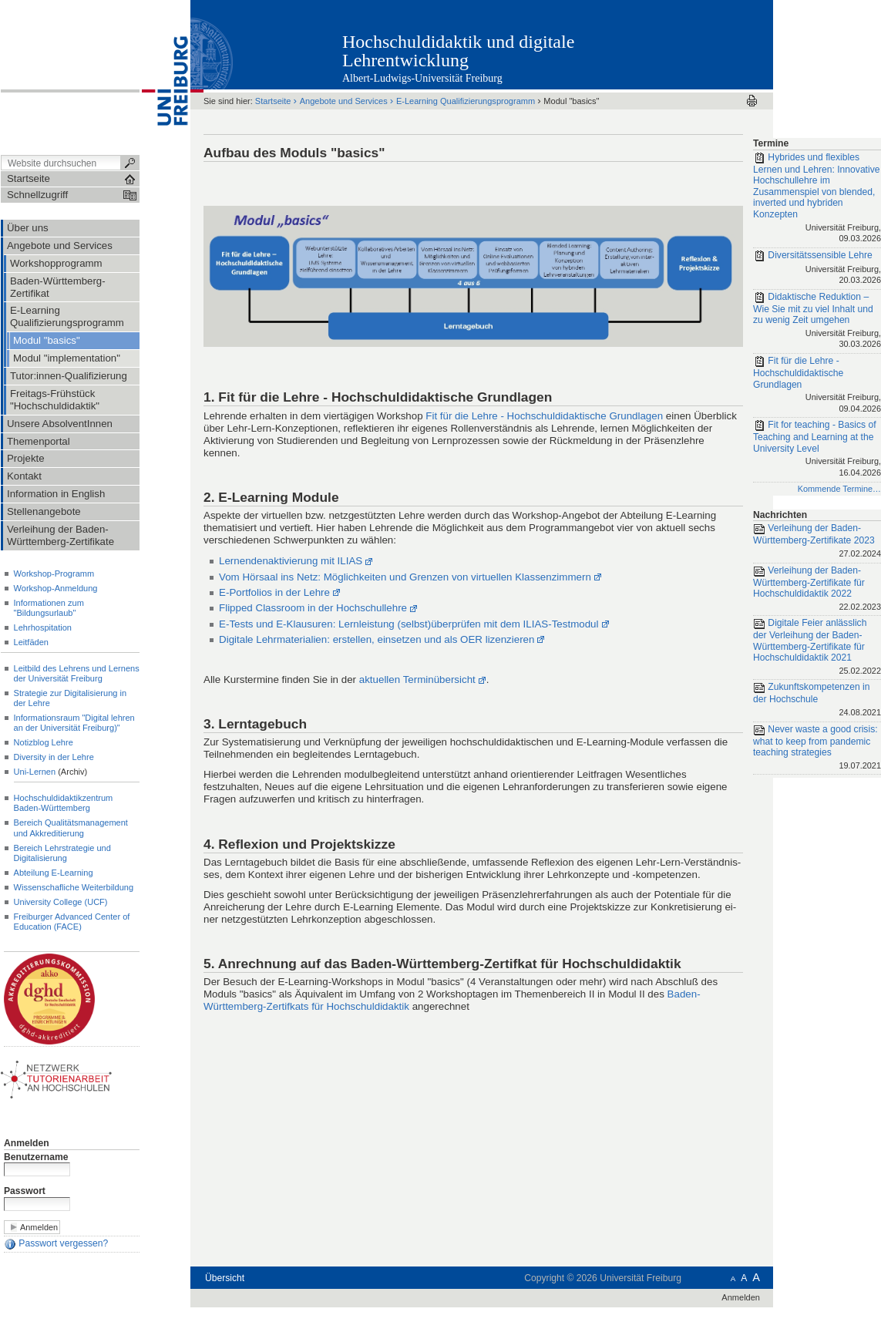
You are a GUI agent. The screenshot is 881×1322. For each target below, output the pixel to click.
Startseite (273, 101)
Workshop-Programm (54, 573)
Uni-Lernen (35, 771)
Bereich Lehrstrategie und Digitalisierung (62, 853)
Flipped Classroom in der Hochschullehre (313, 608)
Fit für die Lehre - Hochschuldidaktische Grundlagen (544, 416)
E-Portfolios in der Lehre (274, 592)
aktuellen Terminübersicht (417, 679)
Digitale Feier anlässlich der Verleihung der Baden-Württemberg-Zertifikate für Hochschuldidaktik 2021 (817, 647)
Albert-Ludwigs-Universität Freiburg (422, 78)
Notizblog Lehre (43, 742)
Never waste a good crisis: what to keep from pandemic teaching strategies (817, 748)
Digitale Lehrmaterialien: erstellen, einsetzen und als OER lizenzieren (376, 639)
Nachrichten (780, 515)
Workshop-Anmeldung (56, 588)
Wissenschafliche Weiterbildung (74, 887)
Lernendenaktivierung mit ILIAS (290, 561)
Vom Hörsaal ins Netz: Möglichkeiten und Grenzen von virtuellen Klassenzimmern (405, 577)
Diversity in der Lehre (54, 757)
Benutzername (36, 1157)
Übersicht (224, 1278)
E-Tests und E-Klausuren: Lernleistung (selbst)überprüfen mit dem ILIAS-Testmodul (408, 624)
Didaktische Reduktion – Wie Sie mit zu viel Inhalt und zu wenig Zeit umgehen (817, 321)
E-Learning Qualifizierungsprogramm (465, 101)
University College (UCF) (61, 902)
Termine (771, 143)
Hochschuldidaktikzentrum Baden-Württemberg (63, 802)
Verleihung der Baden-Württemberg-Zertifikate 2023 (817, 541)
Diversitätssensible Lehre (817, 269)
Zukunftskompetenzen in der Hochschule (817, 700)
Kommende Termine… (839, 488)
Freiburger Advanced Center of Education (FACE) (72, 921)
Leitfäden (31, 642)
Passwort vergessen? (56, 1244)
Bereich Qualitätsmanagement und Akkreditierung (71, 827)
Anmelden (26, 1143)
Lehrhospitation (43, 627)
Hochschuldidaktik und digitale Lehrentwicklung (458, 51)
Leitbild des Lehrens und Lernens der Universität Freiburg (77, 673)
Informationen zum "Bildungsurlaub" (49, 607)
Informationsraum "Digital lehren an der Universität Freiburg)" (74, 722)
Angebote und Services (344, 101)
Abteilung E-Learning (53, 872)
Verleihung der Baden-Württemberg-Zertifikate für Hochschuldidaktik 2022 (817, 589)
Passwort (24, 1191)
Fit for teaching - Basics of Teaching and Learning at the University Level (817, 449)
